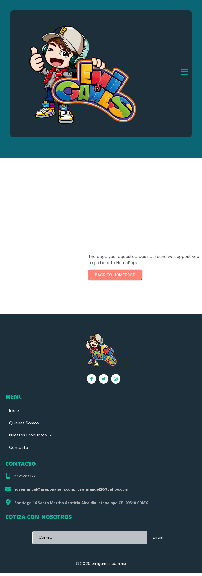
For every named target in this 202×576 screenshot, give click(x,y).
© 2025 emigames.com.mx (101, 566)
